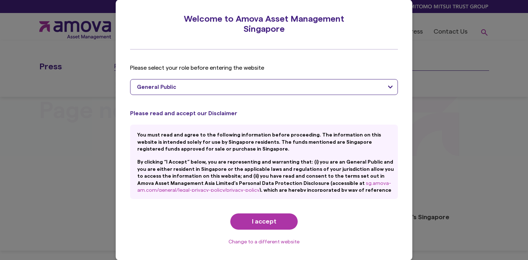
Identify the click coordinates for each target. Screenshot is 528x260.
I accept (264, 221)
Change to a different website (264, 241)
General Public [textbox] (156, 87)
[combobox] (264, 87)
